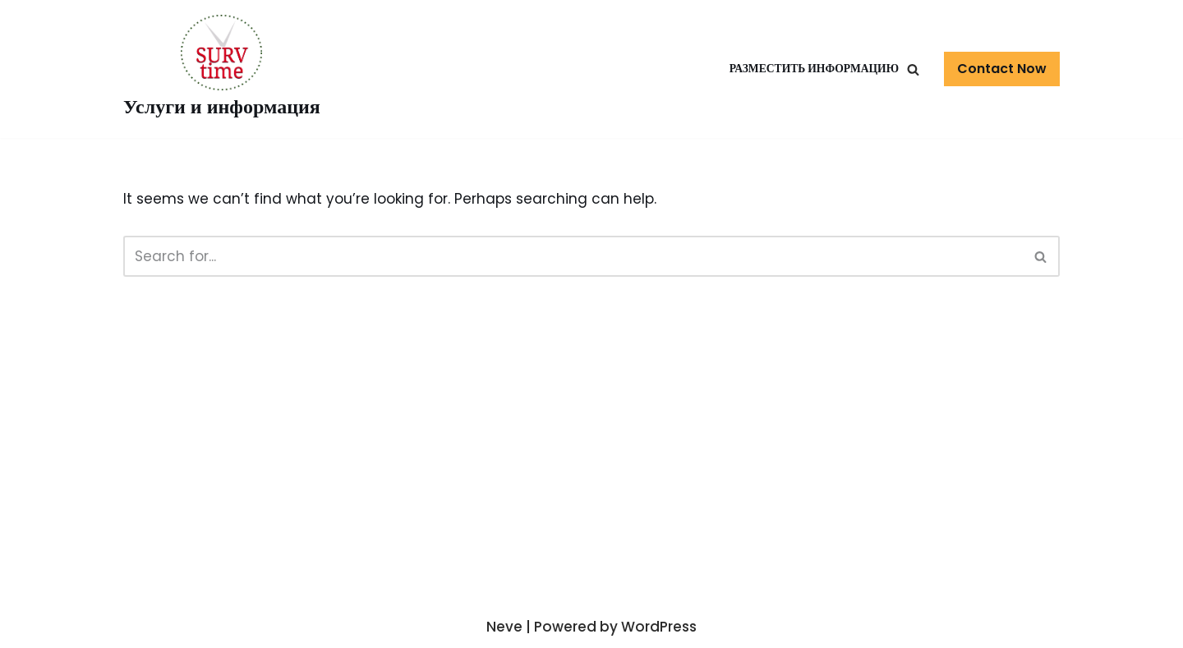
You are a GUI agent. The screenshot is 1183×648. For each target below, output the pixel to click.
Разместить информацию (814, 68)
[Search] (1041, 256)
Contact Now (1002, 68)
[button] (913, 69)
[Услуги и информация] (221, 69)
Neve (504, 627)
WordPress (659, 627)
